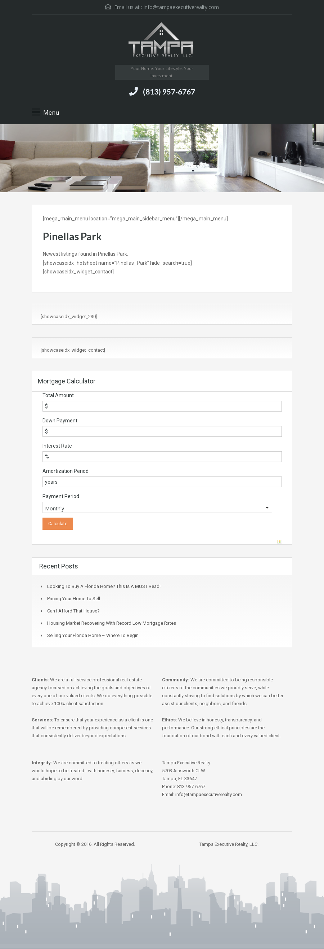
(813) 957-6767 (169, 91)
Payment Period (60, 496)
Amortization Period (65, 471)
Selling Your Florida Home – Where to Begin (93, 635)
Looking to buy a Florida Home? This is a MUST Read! (104, 586)
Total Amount (58, 395)
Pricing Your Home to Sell (73, 598)
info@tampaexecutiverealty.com (181, 7)
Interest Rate (57, 446)
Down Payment (59, 420)
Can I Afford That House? (73, 611)
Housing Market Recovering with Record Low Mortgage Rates (111, 623)
